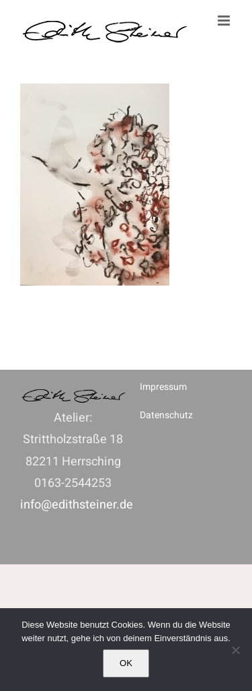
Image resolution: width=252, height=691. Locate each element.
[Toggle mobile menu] (225, 20)
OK (126, 663)
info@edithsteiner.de (76, 505)
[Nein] (235, 650)
